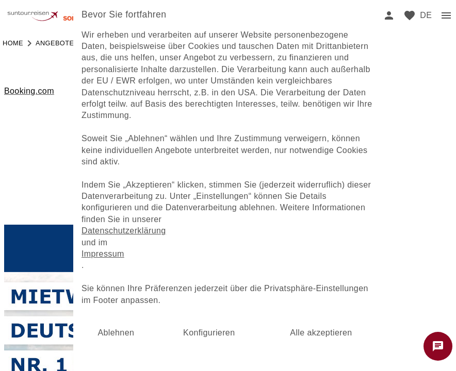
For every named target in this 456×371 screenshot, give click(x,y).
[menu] (426, 15)
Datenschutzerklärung (124, 230)
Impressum (103, 253)
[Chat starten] (438, 346)
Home (13, 43)
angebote (55, 43)
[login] (389, 15)
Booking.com (29, 91)
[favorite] (409, 15)
